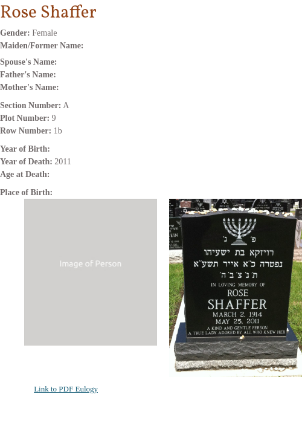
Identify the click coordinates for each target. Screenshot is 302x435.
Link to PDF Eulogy (66, 388)
